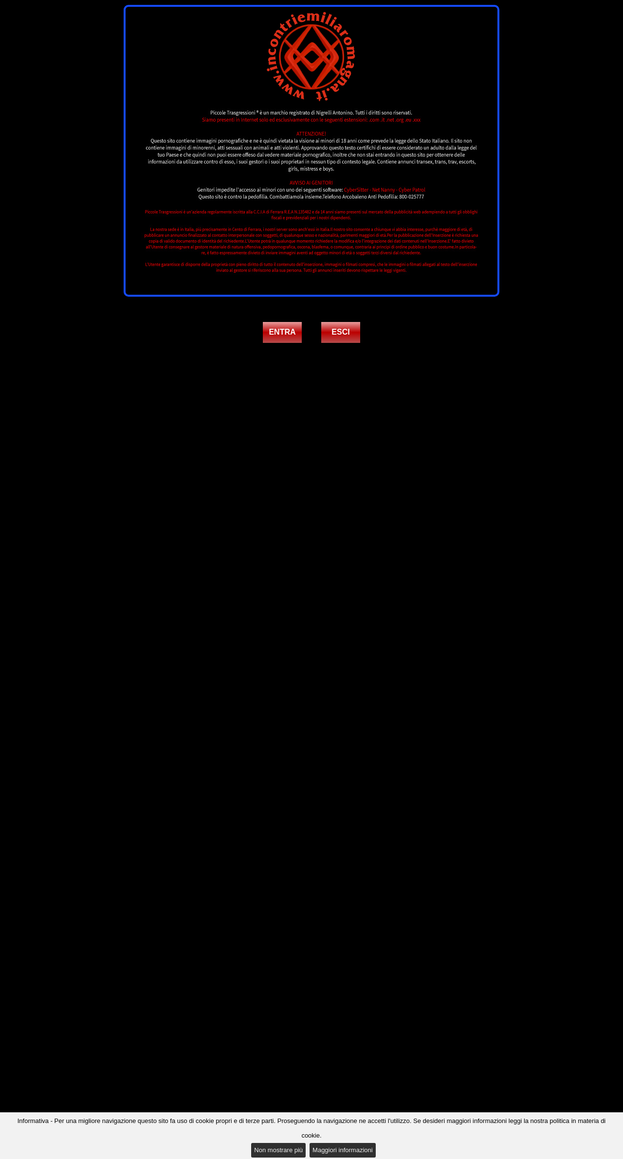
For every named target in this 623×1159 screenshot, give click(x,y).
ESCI (340, 332)
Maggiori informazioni (342, 1150)
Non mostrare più (278, 1150)
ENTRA (282, 332)
